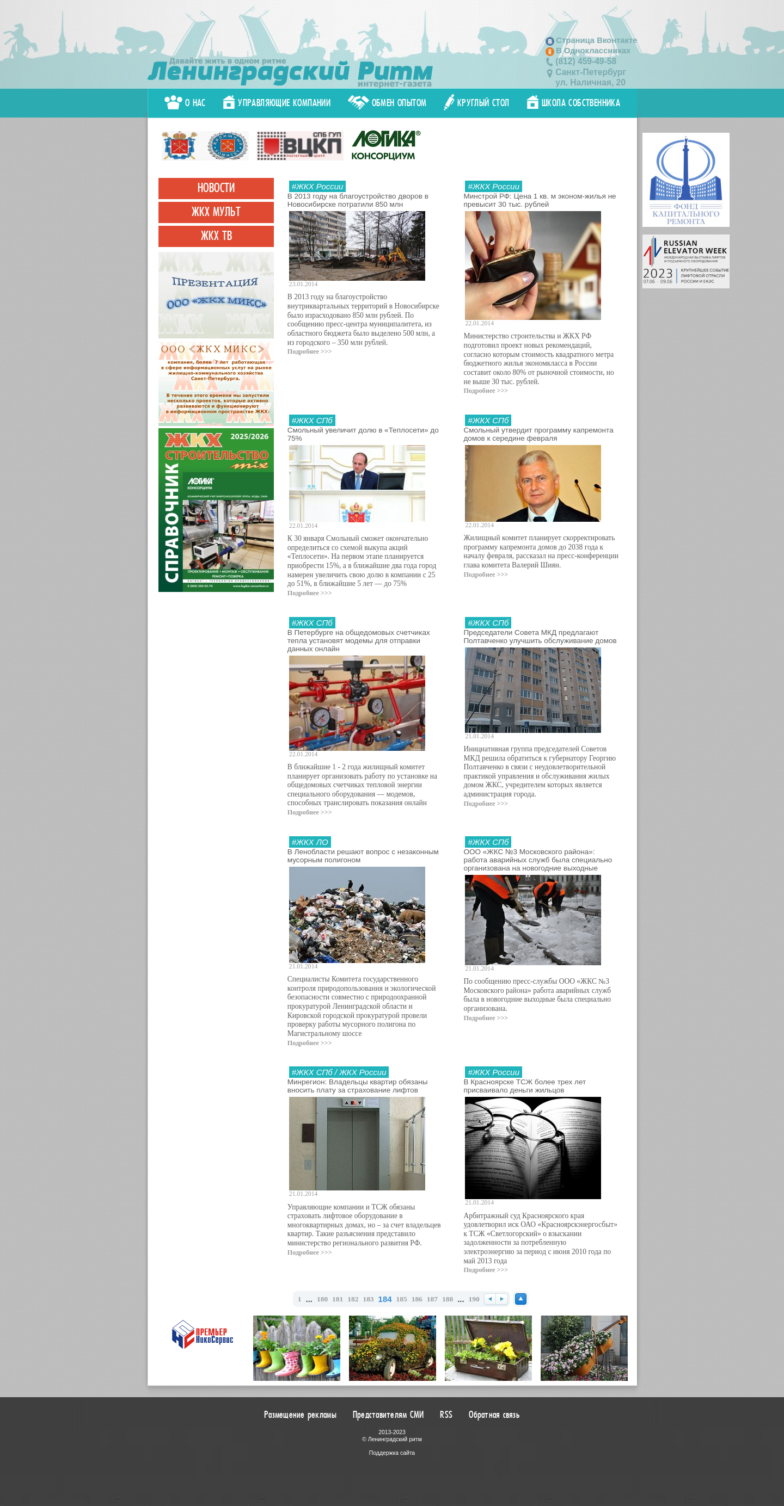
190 (474, 1299)
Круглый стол (477, 102)
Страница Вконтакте (596, 40)
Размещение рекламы (300, 1414)
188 (447, 1299)
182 (352, 1299)
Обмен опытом (387, 102)
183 (368, 1299)
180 (322, 1299)
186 (417, 1299)
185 (401, 1299)
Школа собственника (573, 102)
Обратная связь (494, 1414)
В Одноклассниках (593, 50)
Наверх (521, 1299)
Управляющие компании (276, 102)
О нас (185, 102)
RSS (446, 1414)
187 (432, 1299)
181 (337, 1299)
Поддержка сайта (392, 1453)
